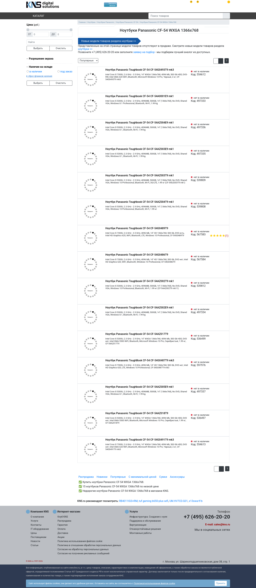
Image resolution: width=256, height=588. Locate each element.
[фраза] (49, 42)
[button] (215, 61)
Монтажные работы (141, 533)
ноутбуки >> (85, 49)
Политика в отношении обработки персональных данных (89, 545)
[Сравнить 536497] (220, 417)
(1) (219, 235)
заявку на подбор (144, 52)
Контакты (36, 525)
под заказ (66, 71)
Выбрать (38, 48)
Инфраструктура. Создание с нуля (148, 516)
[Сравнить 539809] (220, 179)
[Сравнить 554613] (220, 443)
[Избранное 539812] (226, 284)
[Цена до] (64, 34)
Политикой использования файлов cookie (154, 583)
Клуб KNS (62, 516)
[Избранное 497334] (226, 311)
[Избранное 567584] (226, 258)
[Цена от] (40, 34)
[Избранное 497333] (226, 99)
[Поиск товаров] (185, 16)
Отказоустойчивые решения (145, 529)
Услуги (34, 520)
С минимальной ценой (142, 476)
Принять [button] (220, 583)
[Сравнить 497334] (220, 311)
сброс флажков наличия (40, 76)
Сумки (163, 476)
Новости (35, 541)
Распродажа (86, 476)
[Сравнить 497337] (220, 390)
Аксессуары (177, 476)
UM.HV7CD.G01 (178, 501)
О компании (37, 516)
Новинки (102, 476)
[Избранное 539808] (226, 205)
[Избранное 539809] (226, 179)
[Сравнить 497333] (220, 99)
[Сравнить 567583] (220, 231)
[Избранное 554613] (226, 443)
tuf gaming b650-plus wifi (153, 501)
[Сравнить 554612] (220, 73)
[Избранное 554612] (226, 73)
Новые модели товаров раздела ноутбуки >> (108, 41)
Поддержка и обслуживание (145, 520)
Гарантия (62, 525)
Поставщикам (38, 537)
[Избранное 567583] (226, 231)
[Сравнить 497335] (220, 152)
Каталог (35, 15)
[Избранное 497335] (226, 152)
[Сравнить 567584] (220, 258)
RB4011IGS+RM (128, 501)
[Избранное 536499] (226, 337)
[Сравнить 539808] (220, 205)
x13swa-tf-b (196, 501)
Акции (60, 537)
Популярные (118, 476)
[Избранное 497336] (226, 126)
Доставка (62, 533)
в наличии (35, 71)
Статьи (34, 545)
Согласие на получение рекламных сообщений (83, 553)
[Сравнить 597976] (220, 364)
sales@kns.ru (222, 524)
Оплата (61, 529)
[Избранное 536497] (226, 416)
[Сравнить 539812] (220, 284)
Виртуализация (138, 525)
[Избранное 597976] (226, 364)
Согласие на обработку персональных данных (83, 549)
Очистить (61, 48)
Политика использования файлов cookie (79, 541)
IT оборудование (40, 529)
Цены (34, 533)
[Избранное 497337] (226, 390)
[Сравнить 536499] (220, 337)
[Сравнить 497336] (220, 126)
